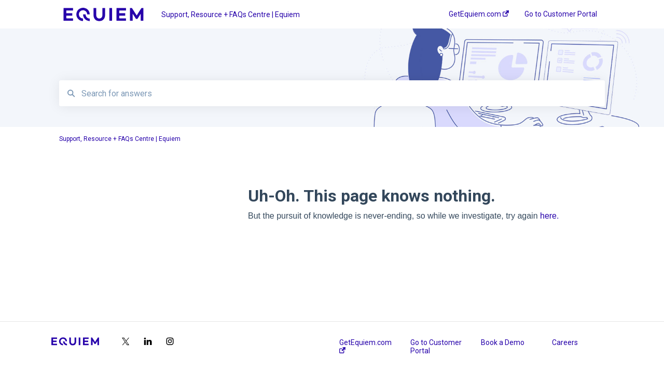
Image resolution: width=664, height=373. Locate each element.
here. (549, 215)
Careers (565, 342)
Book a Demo (502, 342)
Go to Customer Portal (436, 346)
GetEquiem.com (365, 345)
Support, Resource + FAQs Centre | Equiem (230, 14)
